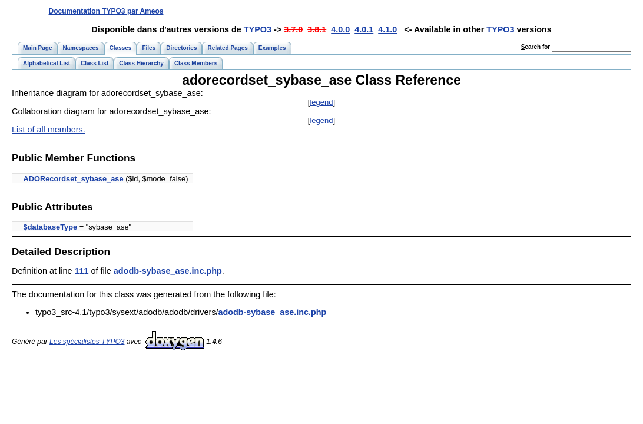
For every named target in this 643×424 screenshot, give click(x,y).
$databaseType (51, 227)
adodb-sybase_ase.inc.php (168, 271)
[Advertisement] (415, 10)
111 (81, 271)
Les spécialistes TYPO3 (86, 341)
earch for (535, 47)
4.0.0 (340, 29)
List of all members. (48, 129)
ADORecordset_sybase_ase (74, 178)
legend (321, 102)
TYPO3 (257, 29)
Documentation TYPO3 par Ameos (106, 11)
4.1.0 (387, 29)
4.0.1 (363, 29)
